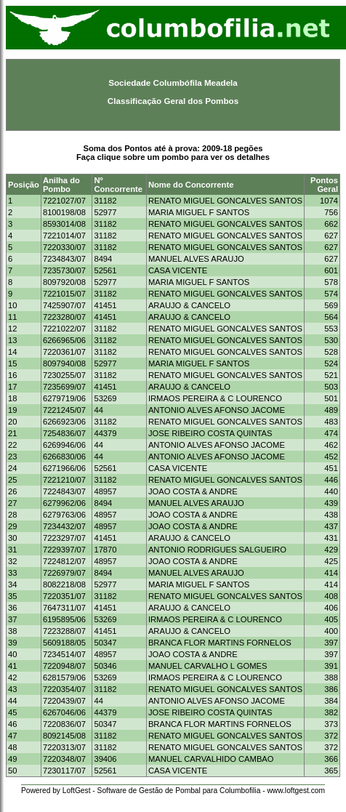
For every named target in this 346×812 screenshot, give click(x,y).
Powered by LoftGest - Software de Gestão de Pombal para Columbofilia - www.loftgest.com (173, 791)
